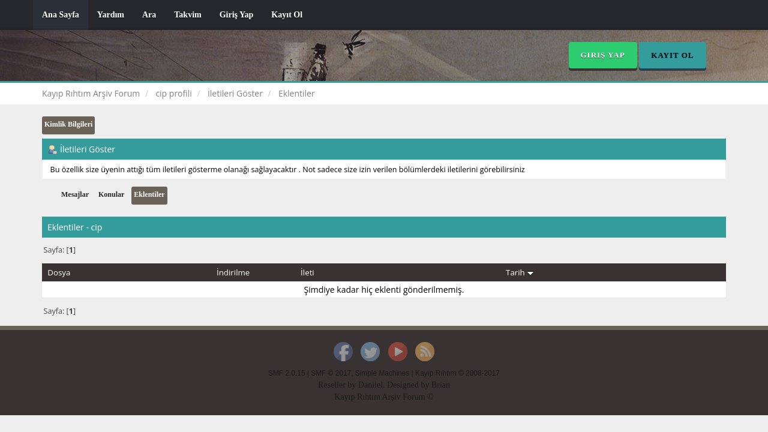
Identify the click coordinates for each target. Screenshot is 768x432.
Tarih (520, 272)
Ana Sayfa (60, 14)
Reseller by (338, 384)
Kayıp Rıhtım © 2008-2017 (457, 373)
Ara (149, 14)
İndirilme (233, 272)
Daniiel (370, 384)
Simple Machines (382, 373)
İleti (307, 272)
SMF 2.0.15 (286, 373)
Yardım (110, 14)
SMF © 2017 (331, 373)
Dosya (58, 272)
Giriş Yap (237, 14)
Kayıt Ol (286, 14)
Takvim (187, 14)
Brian (440, 384)
